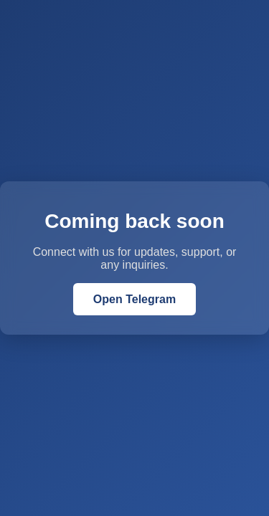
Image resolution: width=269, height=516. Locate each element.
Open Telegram (134, 299)
